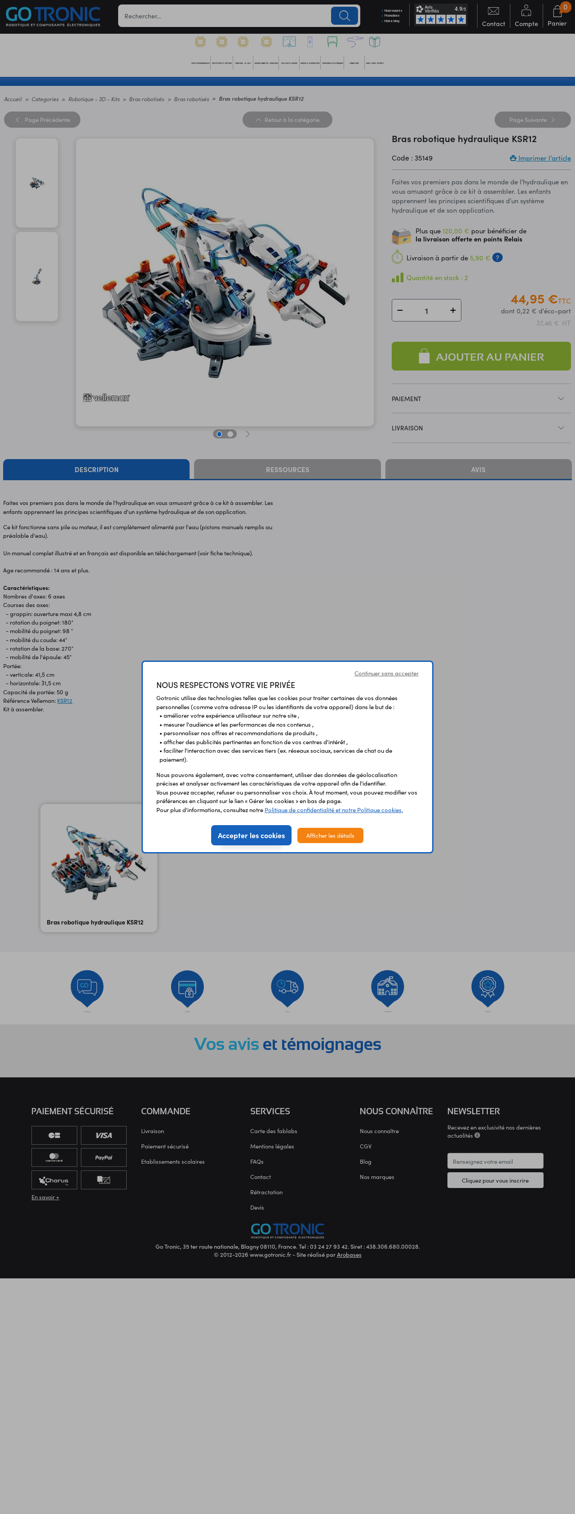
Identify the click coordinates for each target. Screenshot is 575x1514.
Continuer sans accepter (386, 673)
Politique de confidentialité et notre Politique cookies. (334, 809)
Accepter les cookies (251, 835)
